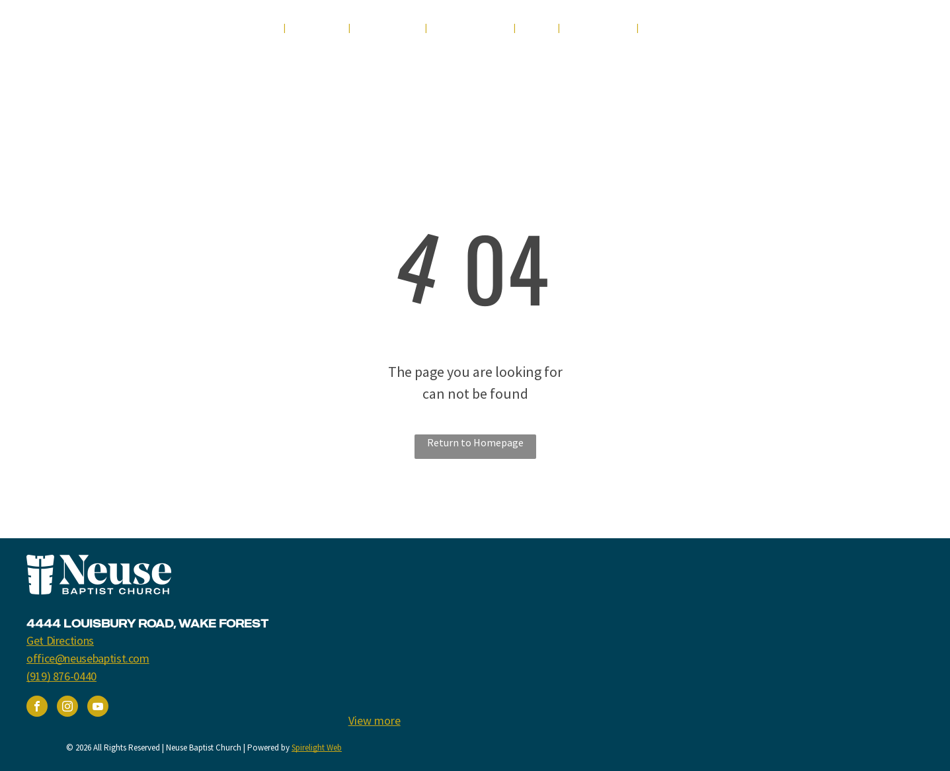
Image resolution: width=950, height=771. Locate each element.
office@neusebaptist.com (87, 658)
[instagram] (862, 31)
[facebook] (813, 31)
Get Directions (60, 640)
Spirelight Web (317, 747)
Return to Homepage (475, 442)
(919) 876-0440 (61, 676)
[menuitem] (260, 28)
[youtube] (838, 31)
